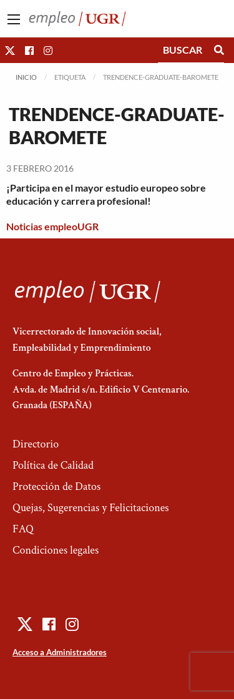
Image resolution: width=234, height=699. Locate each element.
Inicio (26, 77)
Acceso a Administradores (59, 652)
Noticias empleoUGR (52, 226)
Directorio (35, 444)
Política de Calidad (53, 465)
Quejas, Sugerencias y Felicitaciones (90, 508)
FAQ (23, 529)
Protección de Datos (56, 486)
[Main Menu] (13, 19)
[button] (10, 50)
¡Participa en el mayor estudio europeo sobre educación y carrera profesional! (106, 194)
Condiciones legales (55, 550)
